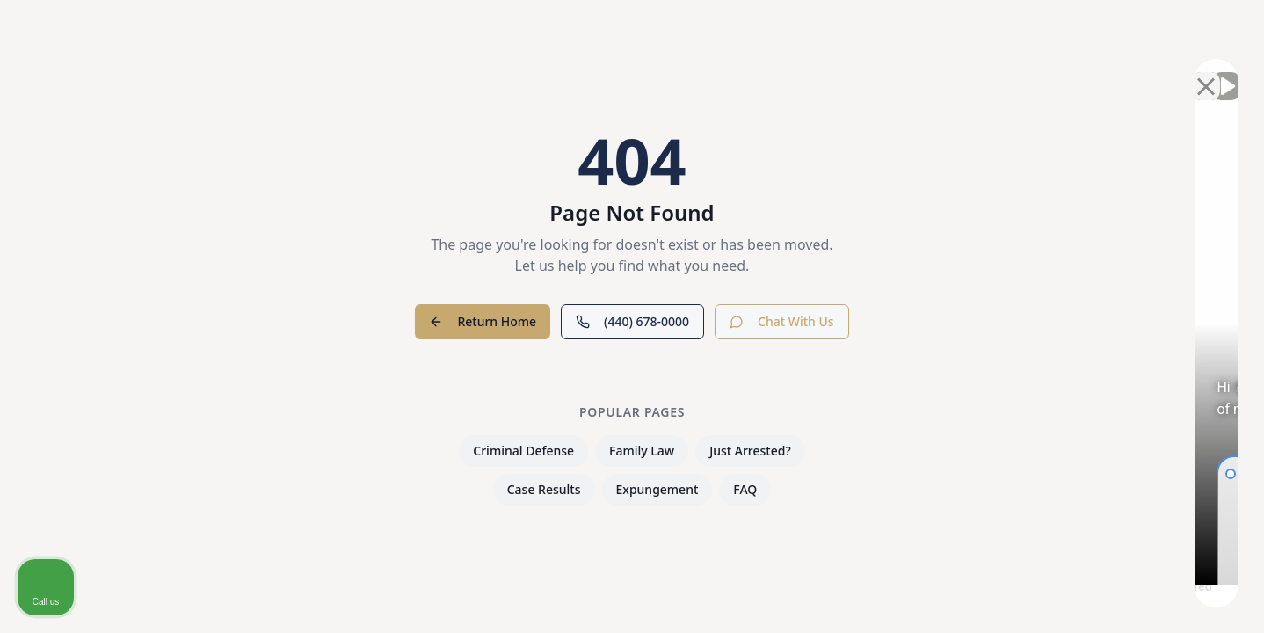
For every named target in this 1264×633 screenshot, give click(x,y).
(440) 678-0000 (632, 321)
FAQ (745, 489)
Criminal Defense (523, 450)
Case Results (544, 489)
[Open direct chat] (1169, 71)
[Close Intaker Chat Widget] (1206, 71)
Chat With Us (782, 321)
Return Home (482, 321)
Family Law (641, 450)
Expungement (657, 489)
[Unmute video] (953, 71)
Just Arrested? (750, 450)
